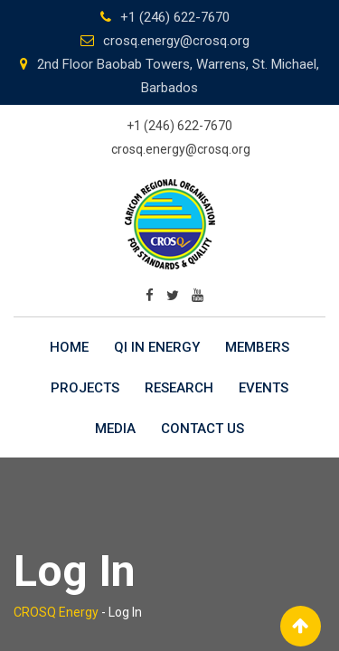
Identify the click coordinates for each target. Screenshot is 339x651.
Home (69, 347)
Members (257, 347)
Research (179, 388)
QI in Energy (157, 347)
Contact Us (202, 428)
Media (115, 428)
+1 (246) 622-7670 (175, 17)
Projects (85, 388)
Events (263, 388)
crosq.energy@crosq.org (176, 41)
